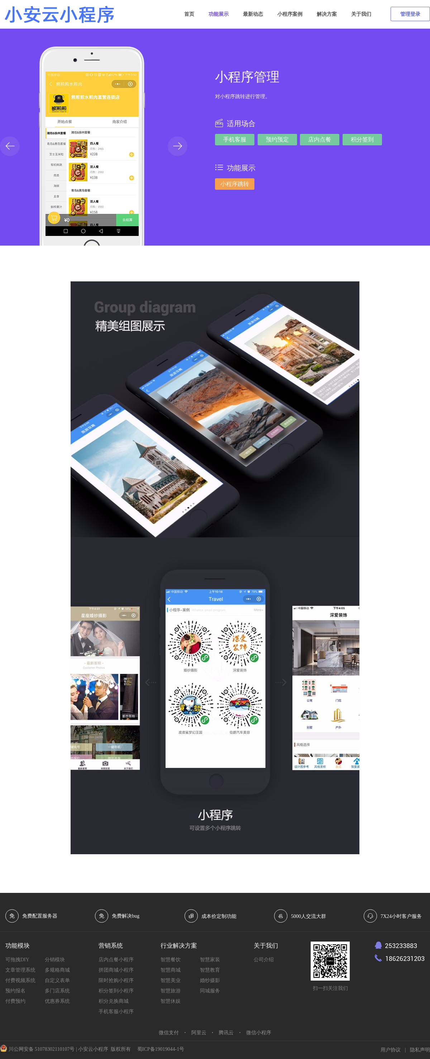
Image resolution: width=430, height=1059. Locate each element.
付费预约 (15, 1001)
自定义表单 (57, 980)
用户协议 (391, 1050)
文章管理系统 (20, 970)
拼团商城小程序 (116, 970)
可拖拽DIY (17, 959)
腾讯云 (226, 1032)
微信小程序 (258, 1032)
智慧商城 (171, 970)
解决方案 (327, 14)
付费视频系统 (20, 980)
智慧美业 (171, 980)
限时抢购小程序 (116, 980)
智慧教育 (210, 970)
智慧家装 (210, 959)
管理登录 (410, 14)
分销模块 (55, 959)
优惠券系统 (57, 1001)
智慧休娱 (171, 1001)
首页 (189, 14)
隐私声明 (420, 1050)
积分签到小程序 (116, 990)
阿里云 (198, 1032)
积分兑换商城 (114, 1001)
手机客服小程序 (116, 1011)
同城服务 (210, 990)
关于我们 (361, 14)
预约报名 (15, 990)
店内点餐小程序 (116, 959)
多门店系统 (57, 990)
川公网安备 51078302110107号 (42, 1049)
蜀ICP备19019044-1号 (160, 1049)
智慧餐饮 (171, 959)
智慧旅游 (171, 990)
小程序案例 (289, 14)
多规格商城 (57, 970)
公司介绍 (264, 959)
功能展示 (219, 14)
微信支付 (169, 1032)
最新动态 (253, 14)
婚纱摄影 (210, 980)
